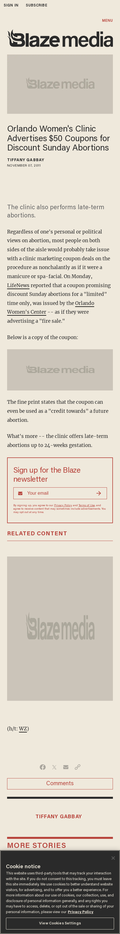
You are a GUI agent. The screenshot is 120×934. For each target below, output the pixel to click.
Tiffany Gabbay (25, 160)
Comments (60, 784)
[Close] (113, 858)
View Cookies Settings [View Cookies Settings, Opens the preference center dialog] (60, 923)
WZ (23, 729)
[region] (60, 892)
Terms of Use (87, 505)
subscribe (36, 5)
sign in (11, 5)
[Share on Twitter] (54, 767)
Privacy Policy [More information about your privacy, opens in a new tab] (80, 912)
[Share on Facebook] (43, 767)
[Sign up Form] (60, 493)
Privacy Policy (63, 505)
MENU (107, 21)
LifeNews (18, 285)
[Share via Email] (66, 767)
